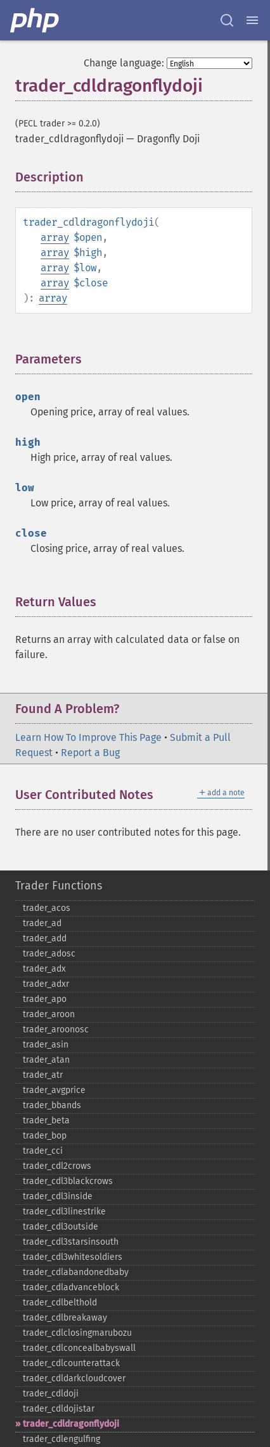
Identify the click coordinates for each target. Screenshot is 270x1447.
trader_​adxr (46, 984)
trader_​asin (45, 1044)
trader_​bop (45, 1135)
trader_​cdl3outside (60, 1226)
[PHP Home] (35, 20)
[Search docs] (227, 20)
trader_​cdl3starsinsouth (71, 1241)
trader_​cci (43, 1150)
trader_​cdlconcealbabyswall (79, 1348)
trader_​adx (44, 968)
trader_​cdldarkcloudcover (74, 1378)
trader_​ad (42, 923)
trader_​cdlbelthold (60, 1302)
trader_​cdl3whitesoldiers (72, 1257)
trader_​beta (46, 1120)
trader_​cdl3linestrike (64, 1211)
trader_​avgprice (54, 1090)
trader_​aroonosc (56, 1029)
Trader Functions (58, 886)
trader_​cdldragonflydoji (71, 1424)
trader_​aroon (49, 1014)
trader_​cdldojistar (58, 1408)
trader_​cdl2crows (57, 1166)
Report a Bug (90, 753)
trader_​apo (45, 999)
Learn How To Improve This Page (88, 737)
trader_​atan (46, 1059)
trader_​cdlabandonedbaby (76, 1272)
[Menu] (252, 20)
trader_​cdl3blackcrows (68, 1181)
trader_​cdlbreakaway (65, 1317)
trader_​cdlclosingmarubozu (77, 1333)
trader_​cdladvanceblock (71, 1287)
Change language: (124, 63)
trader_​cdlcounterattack (71, 1363)
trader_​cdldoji (51, 1393)
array (55, 237)
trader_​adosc (49, 953)
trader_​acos (46, 908)
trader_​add (45, 938)
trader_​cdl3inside (58, 1196)
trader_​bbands (52, 1105)
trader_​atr (43, 1075)
